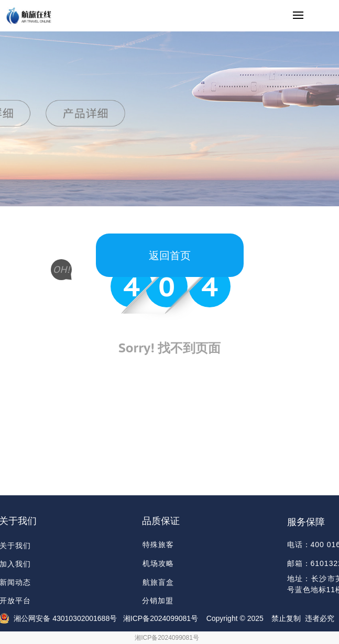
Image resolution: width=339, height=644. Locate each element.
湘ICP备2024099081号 (167, 637)
